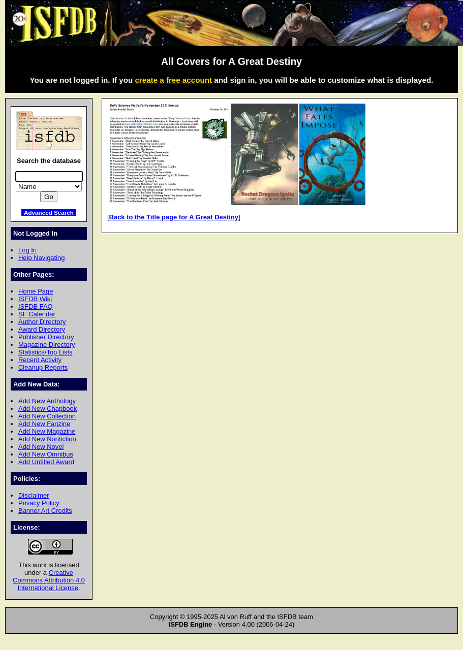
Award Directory (41, 329)
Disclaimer (33, 495)
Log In (27, 250)
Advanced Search (49, 212)
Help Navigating (41, 258)
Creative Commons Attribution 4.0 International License (49, 580)
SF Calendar (36, 314)
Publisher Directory (46, 337)
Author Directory (42, 322)
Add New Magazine (46, 431)
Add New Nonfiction (47, 439)
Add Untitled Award (46, 462)
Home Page (35, 291)
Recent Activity (39, 360)
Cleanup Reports (43, 367)
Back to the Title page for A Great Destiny (173, 217)
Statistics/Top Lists (45, 352)
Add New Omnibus (45, 454)
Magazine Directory (46, 344)
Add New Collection (47, 416)
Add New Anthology (47, 401)
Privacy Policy (38, 503)
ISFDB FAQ (35, 306)
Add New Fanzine (44, 424)
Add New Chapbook (47, 408)
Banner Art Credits (45, 510)
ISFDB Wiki (35, 299)
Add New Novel (41, 446)
